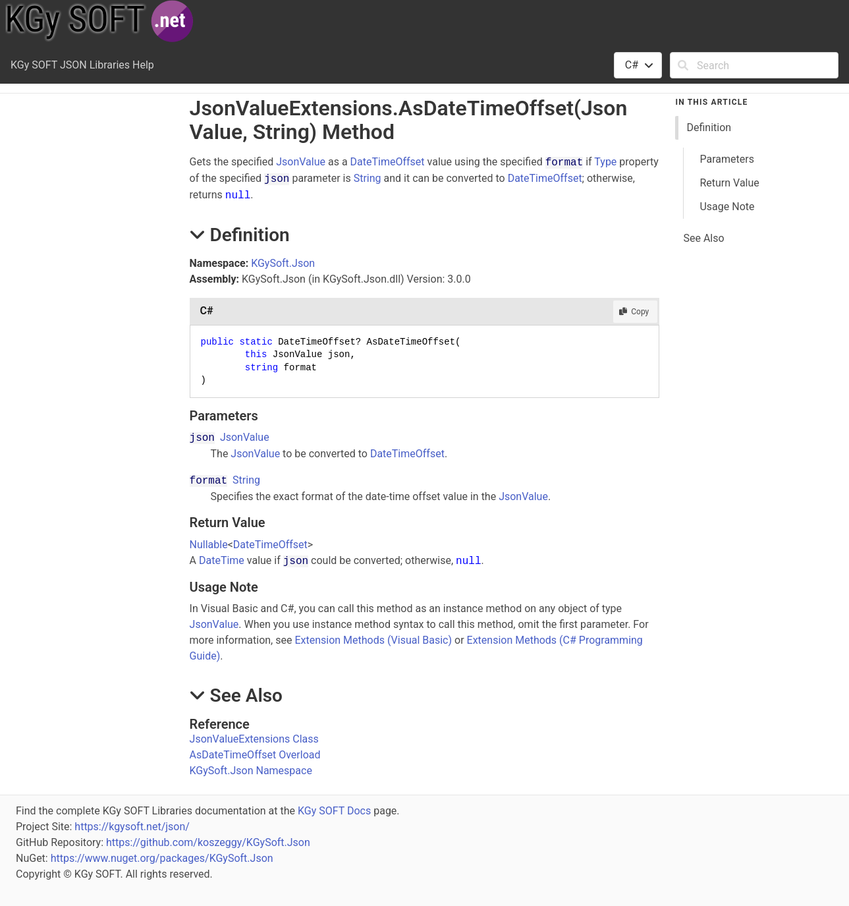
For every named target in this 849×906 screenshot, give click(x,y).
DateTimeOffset (387, 162)
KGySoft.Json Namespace (251, 770)
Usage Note (726, 206)
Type (605, 162)
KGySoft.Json (283, 263)
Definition (708, 127)
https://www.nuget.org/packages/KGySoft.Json (162, 858)
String (367, 178)
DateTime (221, 560)
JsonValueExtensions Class (254, 739)
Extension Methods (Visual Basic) (373, 640)
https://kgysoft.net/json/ (132, 826)
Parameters (726, 159)
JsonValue (300, 162)
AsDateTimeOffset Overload (255, 755)
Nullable (209, 544)
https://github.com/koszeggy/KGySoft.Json (208, 842)
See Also (703, 238)
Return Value (729, 183)
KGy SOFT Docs (334, 811)
